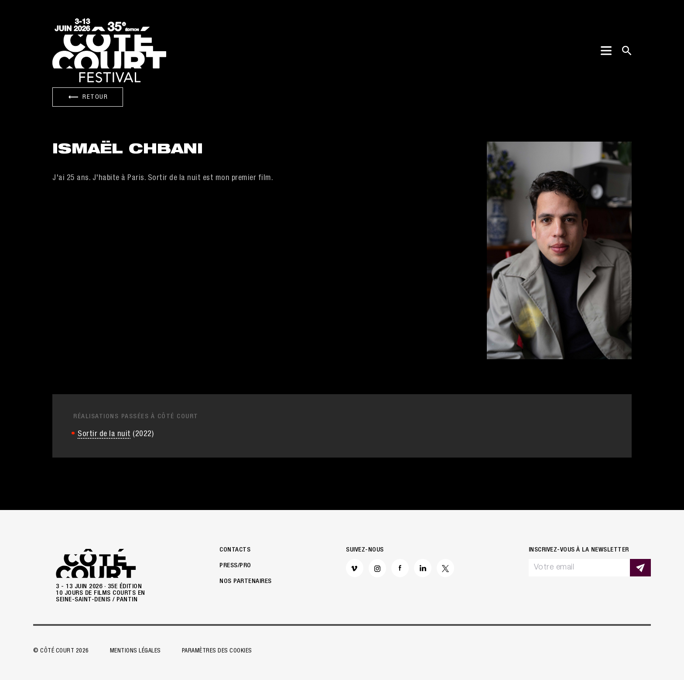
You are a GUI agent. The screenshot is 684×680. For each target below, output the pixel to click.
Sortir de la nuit (104, 434)
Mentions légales (135, 651)
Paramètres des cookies (217, 651)
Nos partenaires (245, 581)
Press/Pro (235, 565)
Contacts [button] (234, 550)
